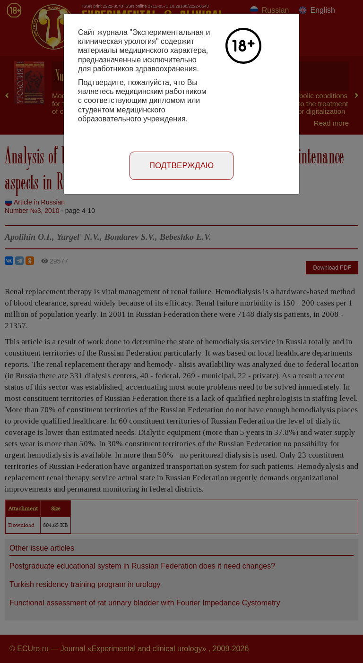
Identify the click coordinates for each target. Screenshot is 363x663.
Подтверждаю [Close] (181, 165)
